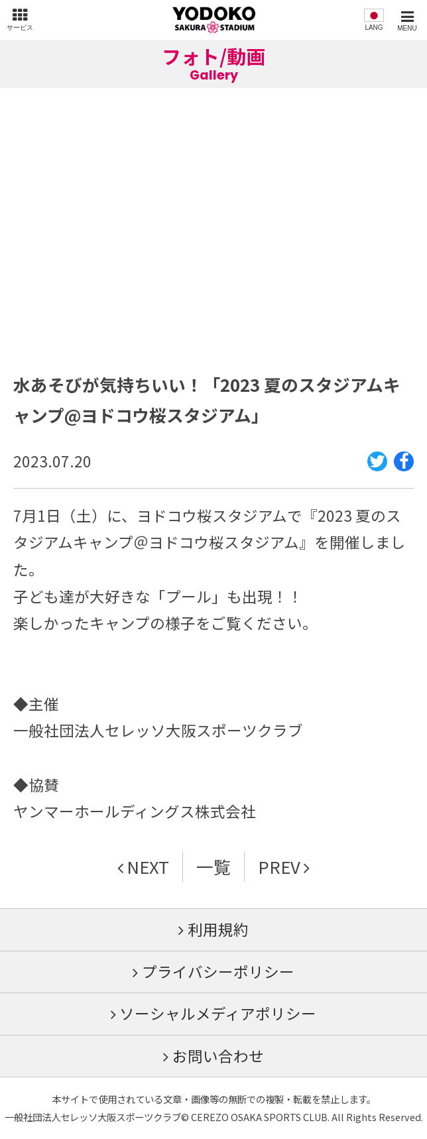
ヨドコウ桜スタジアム (213, 20)
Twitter (378, 470)
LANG (374, 27)
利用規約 (218, 928)
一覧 (213, 866)
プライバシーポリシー (218, 971)
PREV (279, 866)
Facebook (404, 470)
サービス (20, 27)
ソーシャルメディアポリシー (217, 1013)
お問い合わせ (218, 1055)
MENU (406, 28)
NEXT (148, 866)
